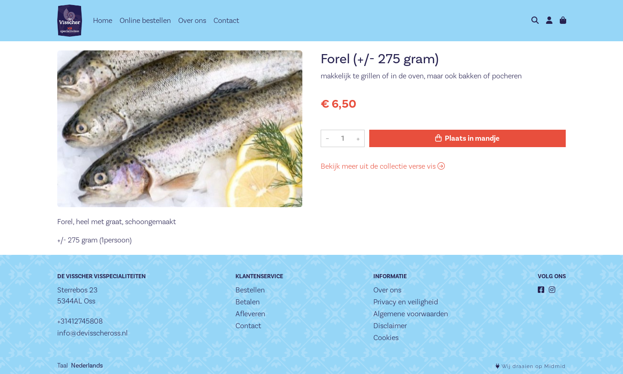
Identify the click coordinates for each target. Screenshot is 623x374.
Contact (226, 20)
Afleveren (250, 313)
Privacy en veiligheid (405, 301)
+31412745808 (80, 321)
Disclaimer (390, 325)
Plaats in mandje (467, 138)
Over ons (192, 20)
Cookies (386, 337)
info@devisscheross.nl (92, 333)
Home (102, 20)
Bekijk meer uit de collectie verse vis (383, 166)
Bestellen (250, 290)
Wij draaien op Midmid (531, 366)
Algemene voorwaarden (410, 313)
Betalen (247, 301)
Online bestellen (145, 20)
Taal (62, 365)
